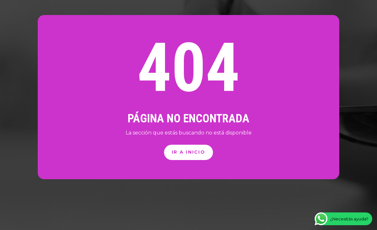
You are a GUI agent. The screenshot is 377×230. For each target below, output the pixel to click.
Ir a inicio (188, 152)
